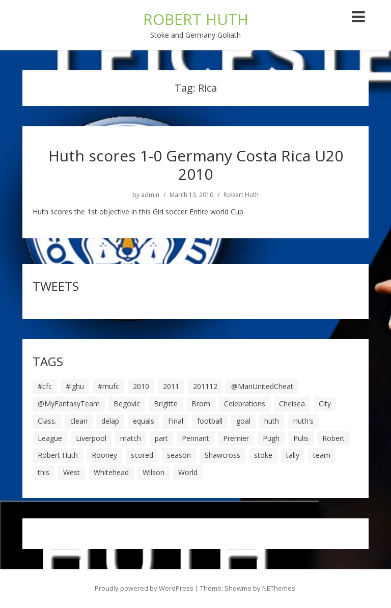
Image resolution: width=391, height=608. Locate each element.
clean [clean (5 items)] (79, 421)
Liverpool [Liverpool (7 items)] (91, 438)
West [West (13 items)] (71, 472)
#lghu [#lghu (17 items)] (75, 386)
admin (150, 195)
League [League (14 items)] (50, 438)
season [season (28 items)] (179, 455)
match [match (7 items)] (130, 438)
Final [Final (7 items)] (175, 421)
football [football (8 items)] (209, 421)
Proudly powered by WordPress (144, 588)
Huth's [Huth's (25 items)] (303, 421)
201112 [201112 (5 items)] (205, 386)
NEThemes (278, 588)
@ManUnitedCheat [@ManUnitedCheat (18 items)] (262, 386)
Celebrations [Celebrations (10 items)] (244, 403)
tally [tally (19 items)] (292, 455)
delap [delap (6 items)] (110, 421)
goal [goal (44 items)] (243, 421)
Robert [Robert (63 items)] (333, 438)
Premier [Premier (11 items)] (236, 438)
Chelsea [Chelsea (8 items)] (292, 403)
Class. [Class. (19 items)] (47, 421)
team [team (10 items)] (321, 455)
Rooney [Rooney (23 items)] (104, 455)
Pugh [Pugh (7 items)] (271, 438)
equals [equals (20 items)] (143, 421)
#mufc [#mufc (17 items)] (108, 386)
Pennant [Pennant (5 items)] (195, 438)
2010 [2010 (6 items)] (141, 386)
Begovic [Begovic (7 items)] (127, 403)
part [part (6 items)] (161, 438)
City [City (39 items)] (325, 403)
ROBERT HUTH (195, 19)
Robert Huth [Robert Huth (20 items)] (58, 455)
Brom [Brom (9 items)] (200, 403)
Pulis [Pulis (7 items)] (301, 438)
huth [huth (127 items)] (271, 421)
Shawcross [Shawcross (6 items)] (222, 455)
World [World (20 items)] (188, 472)
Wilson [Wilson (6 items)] (153, 472)
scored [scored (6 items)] (142, 455)
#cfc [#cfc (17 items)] (45, 386)
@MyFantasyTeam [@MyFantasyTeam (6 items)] (69, 403)
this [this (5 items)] (43, 472)
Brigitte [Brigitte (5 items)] (166, 403)
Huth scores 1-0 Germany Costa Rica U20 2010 (195, 164)
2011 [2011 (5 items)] (171, 386)
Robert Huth (241, 195)
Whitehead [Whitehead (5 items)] (111, 472)
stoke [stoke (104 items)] (263, 455)
